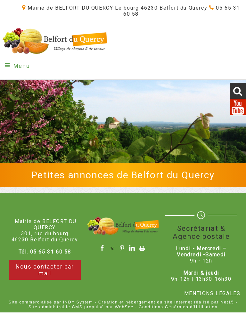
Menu (21, 65)
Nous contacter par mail (45, 270)
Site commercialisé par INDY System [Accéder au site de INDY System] (51, 302)
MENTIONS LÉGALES (212, 293)
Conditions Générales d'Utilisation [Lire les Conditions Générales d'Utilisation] (178, 306)
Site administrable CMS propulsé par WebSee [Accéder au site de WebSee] (81, 306)
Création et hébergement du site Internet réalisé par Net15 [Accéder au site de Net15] (166, 302)
